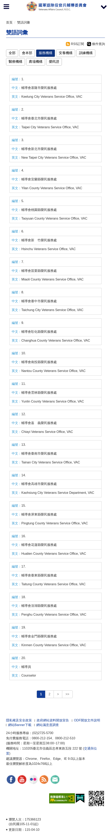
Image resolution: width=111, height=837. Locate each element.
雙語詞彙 (23, 22)
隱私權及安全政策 (19, 720)
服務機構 (45, 53)
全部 (12, 53)
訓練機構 (86, 53)
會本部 (27, 53)
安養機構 (66, 53)
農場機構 (36, 62)
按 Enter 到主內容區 (18, 2)
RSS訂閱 (77, 44)
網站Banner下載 (19, 725)
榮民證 (54, 62)
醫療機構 (15, 62)
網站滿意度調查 (47, 725)
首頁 (9, 22)
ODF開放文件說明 (87, 720)
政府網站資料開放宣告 (53, 720)
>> (67, 694)
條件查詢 (98, 44)
